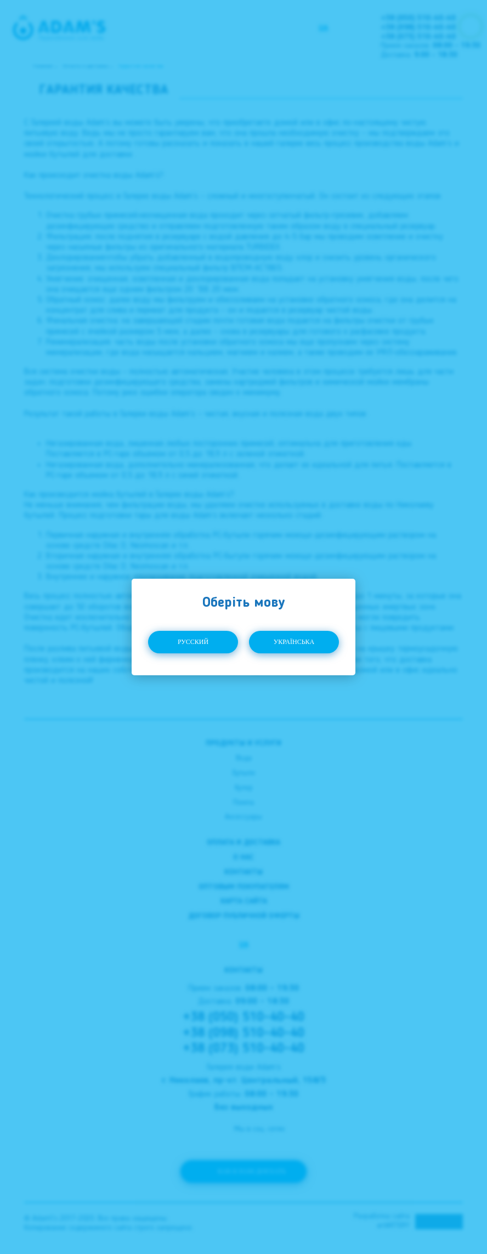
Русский (193, 642)
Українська (294, 642)
